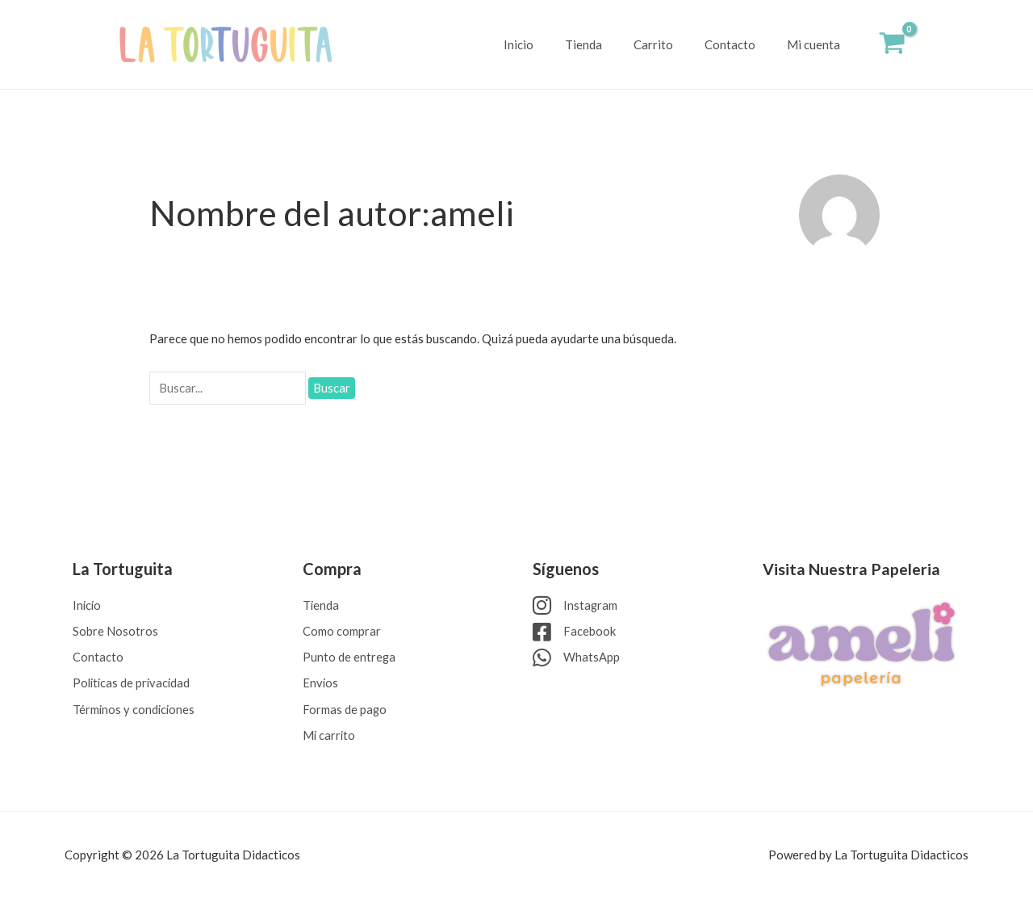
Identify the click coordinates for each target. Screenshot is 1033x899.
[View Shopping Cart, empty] (892, 45)
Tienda (609, 44)
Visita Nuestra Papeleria (852, 565)
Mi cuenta (817, 44)
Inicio (552, 44)
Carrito (672, 44)
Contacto (741, 44)
